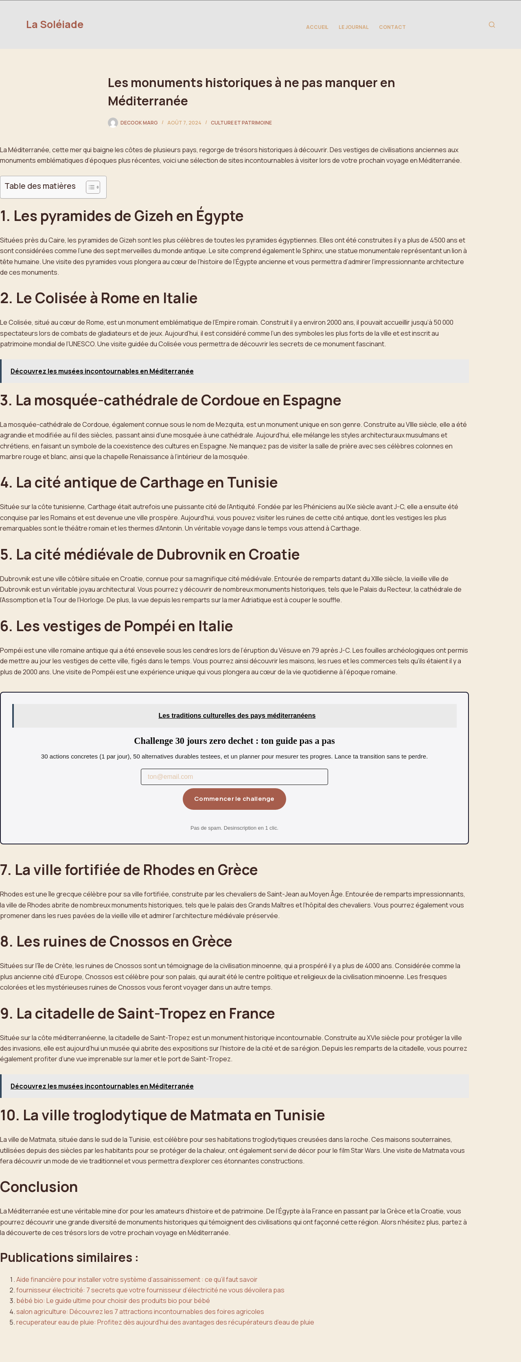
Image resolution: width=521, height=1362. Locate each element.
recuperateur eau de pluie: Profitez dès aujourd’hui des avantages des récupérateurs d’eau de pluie (165, 1322)
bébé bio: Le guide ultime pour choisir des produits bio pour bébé (113, 1300)
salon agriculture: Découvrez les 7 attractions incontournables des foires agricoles (140, 1311)
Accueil (317, 27)
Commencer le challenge (234, 798)
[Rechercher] (492, 25)
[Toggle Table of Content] (89, 187)
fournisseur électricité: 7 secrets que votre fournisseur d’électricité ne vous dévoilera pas (150, 1289)
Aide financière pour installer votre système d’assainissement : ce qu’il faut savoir (137, 1279)
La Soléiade (54, 24)
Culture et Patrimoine (241, 122)
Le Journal (354, 27)
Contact (392, 27)
